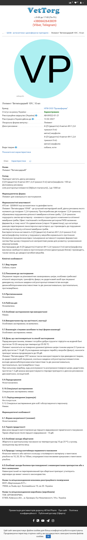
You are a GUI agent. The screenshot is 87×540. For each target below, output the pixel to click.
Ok (48, 536)
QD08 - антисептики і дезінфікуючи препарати (27, 33)
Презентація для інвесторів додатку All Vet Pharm (33, 510)
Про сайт (62, 510)
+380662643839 (45, 21)
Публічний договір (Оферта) (52, 513)
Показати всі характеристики (16, 152)
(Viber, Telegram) (44, 25)
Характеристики (18, 161)
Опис (6, 161)
